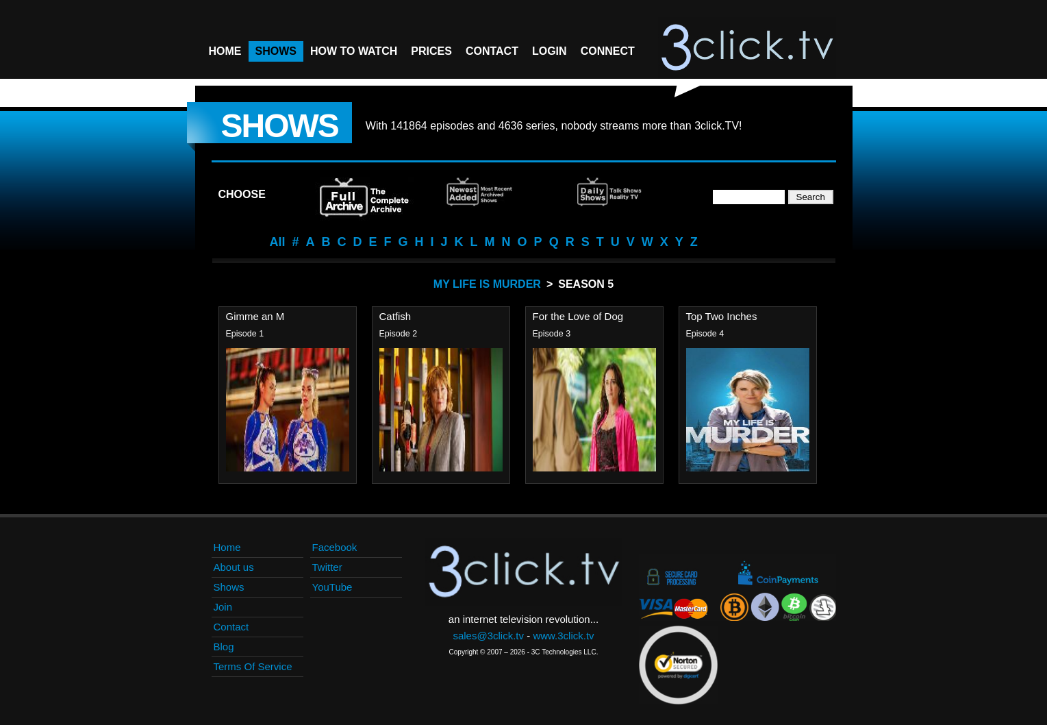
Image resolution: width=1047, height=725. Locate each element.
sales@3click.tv (488, 635)
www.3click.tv (563, 635)
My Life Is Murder (487, 284)
